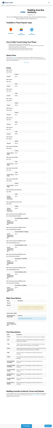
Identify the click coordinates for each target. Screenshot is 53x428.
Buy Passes (26, 426)
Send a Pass (14, 57)
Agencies (3, 5)
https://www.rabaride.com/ (36, 394)
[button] (49, 2)
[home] (7, 2)
